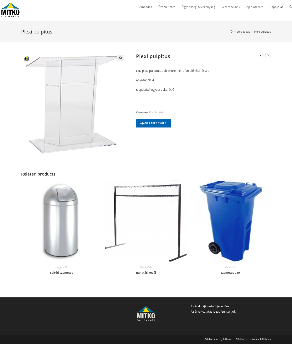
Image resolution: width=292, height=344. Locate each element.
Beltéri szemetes (61, 273)
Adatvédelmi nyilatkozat (218, 339)
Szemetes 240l (231, 273)
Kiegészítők (156, 112)
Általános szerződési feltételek (253, 339)
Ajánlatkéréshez (153, 123)
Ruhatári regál (146, 273)
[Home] (231, 31)
